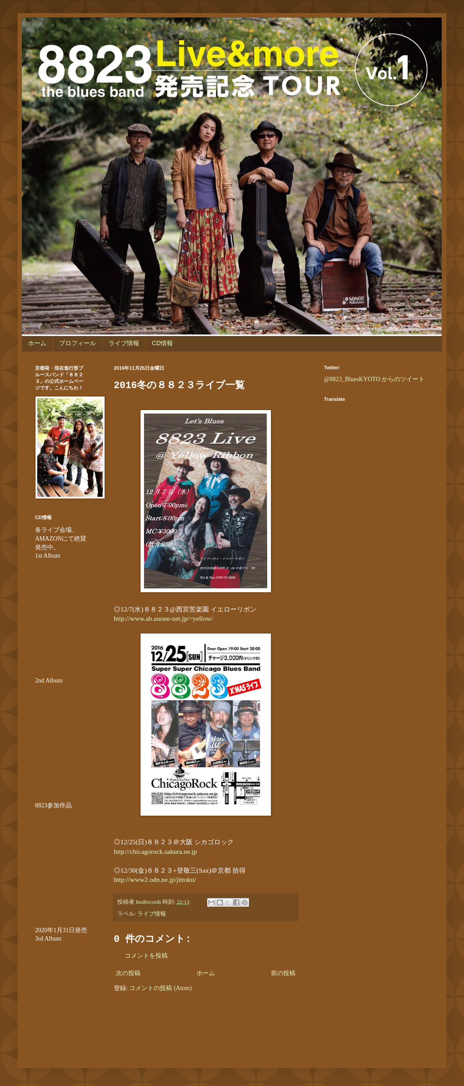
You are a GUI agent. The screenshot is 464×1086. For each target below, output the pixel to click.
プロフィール (77, 343)
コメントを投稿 (146, 955)
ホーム (37, 343)
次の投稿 (128, 973)
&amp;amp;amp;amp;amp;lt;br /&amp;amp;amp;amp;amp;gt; (61, 612)
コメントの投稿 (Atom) (160, 988)
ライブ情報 (124, 343)
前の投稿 (283, 973)
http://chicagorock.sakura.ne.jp (155, 851)
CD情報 (162, 343)
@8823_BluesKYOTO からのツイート (374, 379)
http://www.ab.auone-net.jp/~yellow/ (163, 618)
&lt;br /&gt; (61, 995)
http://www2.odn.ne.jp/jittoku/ (155, 879)
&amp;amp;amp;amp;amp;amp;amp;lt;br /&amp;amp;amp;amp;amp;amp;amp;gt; (61, 862)
